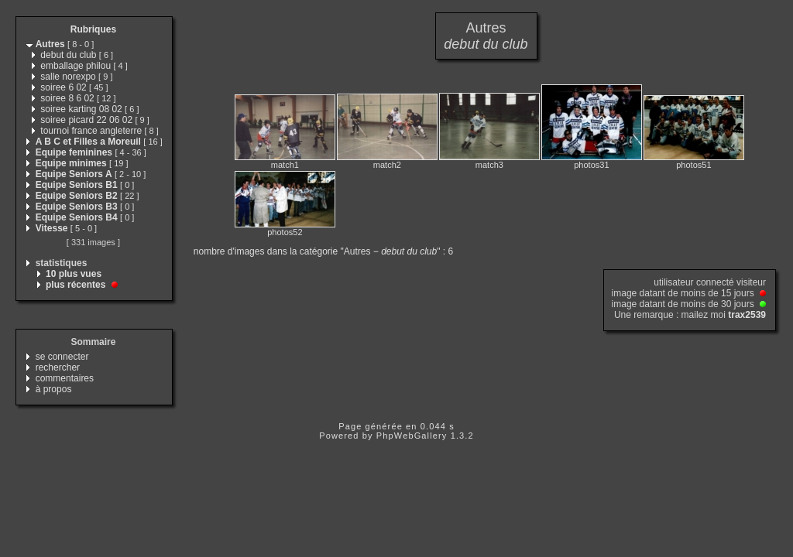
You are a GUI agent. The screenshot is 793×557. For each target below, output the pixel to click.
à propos (54, 389)
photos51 (693, 164)
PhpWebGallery (412, 435)
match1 (285, 164)
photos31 (591, 164)
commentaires (65, 378)
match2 (387, 164)
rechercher (58, 367)
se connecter (62, 356)
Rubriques (93, 29)
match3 (489, 164)
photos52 (284, 232)
